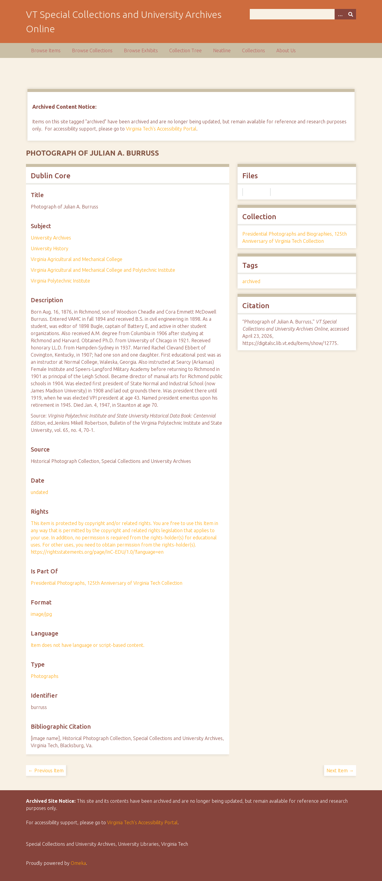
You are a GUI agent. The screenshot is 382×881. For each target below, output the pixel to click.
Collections (253, 50)
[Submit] (350, 14)
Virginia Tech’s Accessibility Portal (142, 822)
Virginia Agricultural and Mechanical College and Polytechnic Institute (103, 270)
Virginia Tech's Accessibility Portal (161, 128)
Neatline (222, 50)
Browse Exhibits (141, 50)
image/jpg (41, 614)
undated (39, 492)
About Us (286, 50)
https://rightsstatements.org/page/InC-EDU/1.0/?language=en (97, 552)
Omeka (78, 863)
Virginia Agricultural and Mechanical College (76, 259)
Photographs (44, 676)
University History (49, 248)
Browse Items (46, 50)
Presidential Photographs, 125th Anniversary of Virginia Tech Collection (106, 583)
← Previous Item (46, 770)
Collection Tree (185, 50)
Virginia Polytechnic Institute (60, 280)
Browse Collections (92, 50)
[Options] (340, 14)
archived (251, 281)
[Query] (303, 14)
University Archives (51, 237)
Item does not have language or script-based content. (87, 645)
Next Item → (340, 770)
